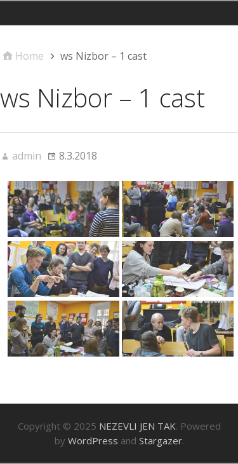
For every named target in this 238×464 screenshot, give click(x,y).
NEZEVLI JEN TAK (137, 426)
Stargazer (160, 440)
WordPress (93, 440)
